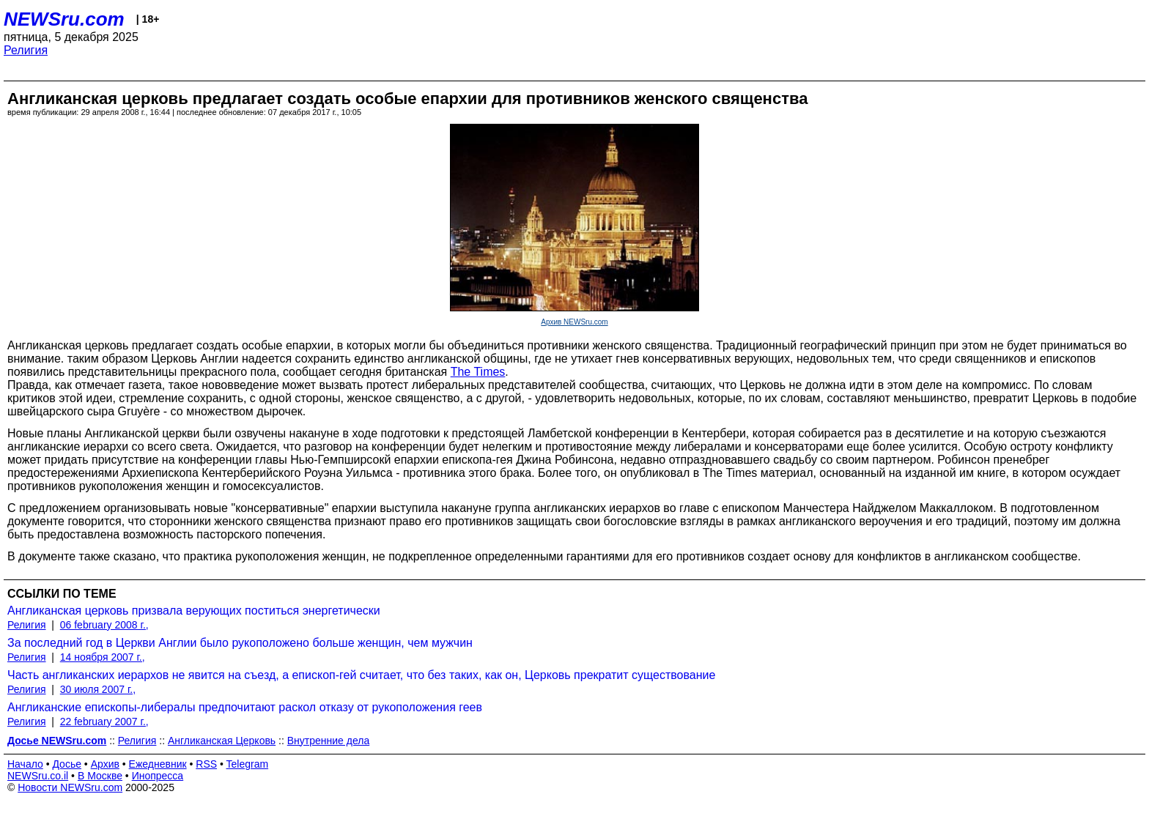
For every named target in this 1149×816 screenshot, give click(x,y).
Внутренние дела (328, 740)
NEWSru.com (64, 19)
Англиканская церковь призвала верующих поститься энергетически (193, 610)
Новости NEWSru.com (70, 787)
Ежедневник (158, 764)
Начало (25, 764)
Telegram (247, 764)
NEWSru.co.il (37, 776)
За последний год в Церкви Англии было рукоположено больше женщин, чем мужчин (240, 643)
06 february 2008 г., (104, 625)
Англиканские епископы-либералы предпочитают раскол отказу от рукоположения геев (244, 707)
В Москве (100, 776)
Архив (105, 764)
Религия (26, 50)
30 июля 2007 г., (98, 689)
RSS (206, 764)
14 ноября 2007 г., (102, 657)
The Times (478, 372)
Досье (66, 764)
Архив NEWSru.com (574, 322)
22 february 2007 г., (104, 721)
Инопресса (158, 776)
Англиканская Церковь (222, 740)
